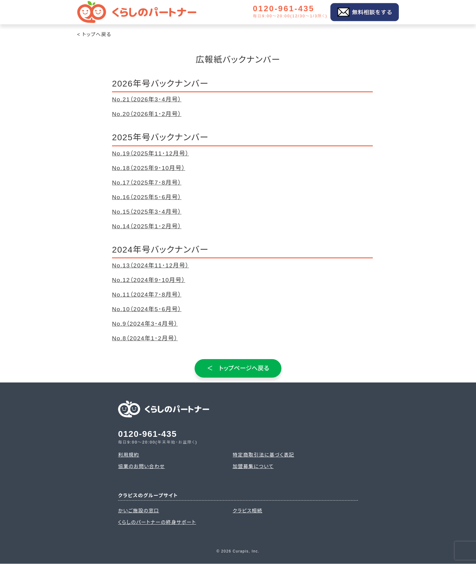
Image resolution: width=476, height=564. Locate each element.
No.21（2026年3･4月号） (147, 99)
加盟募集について (253, 466)
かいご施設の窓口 (139, 510)
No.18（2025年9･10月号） (148, 168)
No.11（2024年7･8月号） (147, 294)
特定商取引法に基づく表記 (264, 454)
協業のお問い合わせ (141, 466)
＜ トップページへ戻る (238, 368)
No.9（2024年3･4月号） (145, 324)
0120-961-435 (285, 9)
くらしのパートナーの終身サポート (157, 522)
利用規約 (128, 454)
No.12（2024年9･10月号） (148, 280)
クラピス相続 (248, 510)
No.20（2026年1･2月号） (147, 114)
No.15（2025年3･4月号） (147, 212)
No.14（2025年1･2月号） (147, 226)
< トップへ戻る (94, 34)
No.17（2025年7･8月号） (147, 182)
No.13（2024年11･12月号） (150, 265)
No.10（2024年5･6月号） (147, 309)
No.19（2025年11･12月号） (150, 153)
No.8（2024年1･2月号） (145, 338)
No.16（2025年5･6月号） (147, 197)
